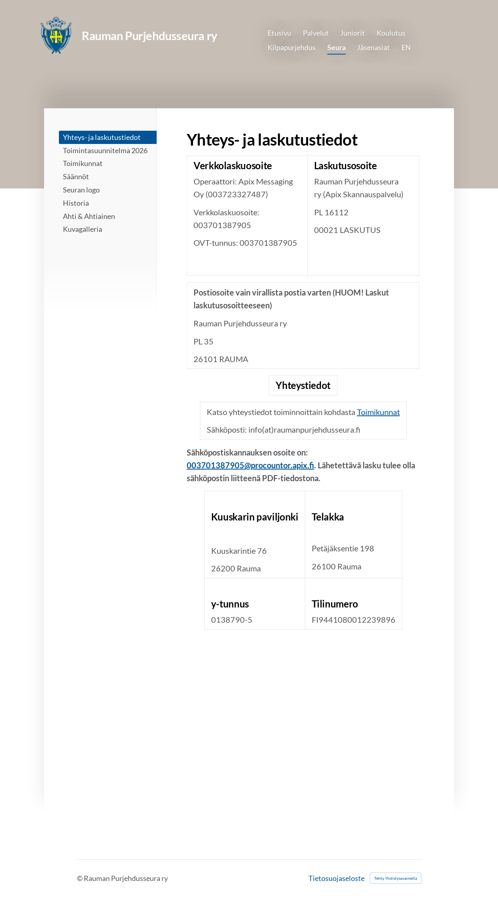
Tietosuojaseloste (336, 878)
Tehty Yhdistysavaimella (395, 878)
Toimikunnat (378, 412)
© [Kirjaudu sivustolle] (80, 878)
